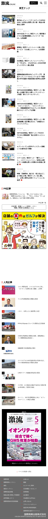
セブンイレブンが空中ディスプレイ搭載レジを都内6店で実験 (31, 148)
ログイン (34, 3)
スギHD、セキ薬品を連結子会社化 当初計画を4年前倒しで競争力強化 (32, 386)
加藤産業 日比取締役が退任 (27, 348)
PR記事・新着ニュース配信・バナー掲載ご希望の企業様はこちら (24, 207)
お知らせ (26, 479)
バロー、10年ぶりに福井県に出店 (28, 311)
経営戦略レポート (9, 498)
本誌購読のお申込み (29, 498)
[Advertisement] (24, 265)
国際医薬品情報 (8, 491)
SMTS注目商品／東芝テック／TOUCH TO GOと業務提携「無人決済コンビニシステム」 (31, 135)
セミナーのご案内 (28, 485)
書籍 (24, 482)
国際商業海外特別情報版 (11, 501)
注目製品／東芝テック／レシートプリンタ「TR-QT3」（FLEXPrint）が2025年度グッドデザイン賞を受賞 (31, 63)
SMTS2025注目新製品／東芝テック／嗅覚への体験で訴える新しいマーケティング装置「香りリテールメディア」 (31, 92)
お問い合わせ (27, 501)
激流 (5, 485)
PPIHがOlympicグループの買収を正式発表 (31, 323)
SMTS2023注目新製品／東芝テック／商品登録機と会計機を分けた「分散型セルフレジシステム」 (31, 122)
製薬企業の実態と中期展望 (11, 495)
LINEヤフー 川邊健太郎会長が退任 (29, 373)
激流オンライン (8, 488)
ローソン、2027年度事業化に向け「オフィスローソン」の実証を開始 (31, 398)
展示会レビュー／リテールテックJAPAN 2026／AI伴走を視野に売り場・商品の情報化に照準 (31, 22)
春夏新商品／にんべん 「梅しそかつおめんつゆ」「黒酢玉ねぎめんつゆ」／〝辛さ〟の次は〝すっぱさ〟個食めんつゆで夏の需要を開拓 (27, 196)
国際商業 (6, 479)
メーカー (19, 31)
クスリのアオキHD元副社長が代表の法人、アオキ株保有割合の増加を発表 (32, 362)
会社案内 (26, 495)
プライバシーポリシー (30, 504)
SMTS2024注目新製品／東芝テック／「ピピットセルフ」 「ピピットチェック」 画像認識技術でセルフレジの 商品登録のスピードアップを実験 (31, 107)
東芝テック (26, 31)
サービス (19, 17)
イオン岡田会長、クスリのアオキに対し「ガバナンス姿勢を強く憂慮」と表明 (30, 288)
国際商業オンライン (9, 482)
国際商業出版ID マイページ (31, 510)
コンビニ (19, 144)
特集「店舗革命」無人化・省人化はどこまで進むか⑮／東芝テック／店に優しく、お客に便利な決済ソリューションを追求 (31, 177)
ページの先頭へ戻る (24, 471)
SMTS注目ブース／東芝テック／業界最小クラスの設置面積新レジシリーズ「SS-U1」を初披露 (31, 36)
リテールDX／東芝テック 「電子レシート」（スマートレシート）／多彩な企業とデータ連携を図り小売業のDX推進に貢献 (31, 161)
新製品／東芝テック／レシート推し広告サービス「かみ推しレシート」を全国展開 (31, 49)
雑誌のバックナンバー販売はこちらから (25, 463)
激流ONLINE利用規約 (29, 507)
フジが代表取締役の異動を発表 (28, 299)
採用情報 (26, 491)
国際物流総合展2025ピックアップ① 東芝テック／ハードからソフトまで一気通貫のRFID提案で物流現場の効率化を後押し (31, 78)
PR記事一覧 (42, 203)
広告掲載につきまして (30, 488)
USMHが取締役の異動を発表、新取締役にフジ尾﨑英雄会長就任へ (31, 337)
